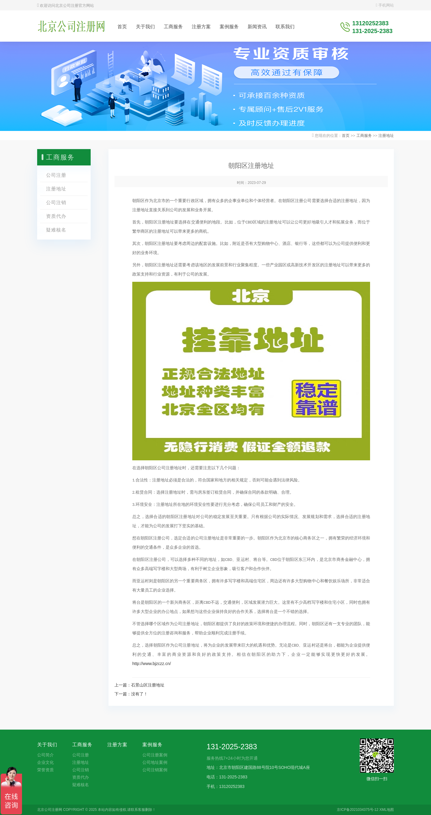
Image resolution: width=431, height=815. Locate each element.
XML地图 (386, 810)
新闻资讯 (257, 26)
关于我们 (145, 26)
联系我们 (285, 26)
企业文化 (45, 762)
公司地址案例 (154, 762)
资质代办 (56, 216)
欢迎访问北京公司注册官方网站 (65, 5)
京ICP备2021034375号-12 (357, 810)
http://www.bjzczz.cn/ (151, 663)
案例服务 (229, 26)
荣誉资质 (45, 769)
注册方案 (201, 26)
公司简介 (45, 755)
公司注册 (56, 175)
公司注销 (56, 202)
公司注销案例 (154, 769)
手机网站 (385, 5)
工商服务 (173, 26)
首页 (122, 26)
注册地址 (386, 135)
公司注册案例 (154, 755)
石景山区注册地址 (147, 685)
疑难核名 (56, 229)
